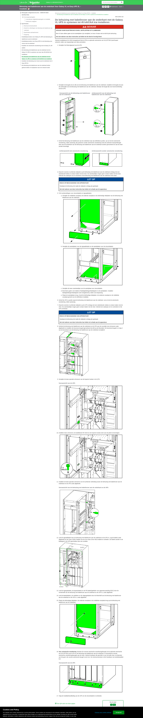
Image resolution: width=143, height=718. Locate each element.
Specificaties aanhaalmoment (31, 32)
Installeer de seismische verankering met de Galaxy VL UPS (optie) (37, 46)
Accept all (118, 712)
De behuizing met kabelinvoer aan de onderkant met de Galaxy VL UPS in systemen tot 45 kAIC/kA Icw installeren (37, 57)
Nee (114, 704)
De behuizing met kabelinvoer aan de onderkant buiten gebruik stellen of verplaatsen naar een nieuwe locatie (36, 66)
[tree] (36, 40)
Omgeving (26, 34)
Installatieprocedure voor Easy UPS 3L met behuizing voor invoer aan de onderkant (37, 42)
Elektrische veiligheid (31, 21)
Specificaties (25, 23)
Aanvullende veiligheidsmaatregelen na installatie (38, 19)
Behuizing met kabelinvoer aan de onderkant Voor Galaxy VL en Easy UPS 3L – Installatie (75, 13)
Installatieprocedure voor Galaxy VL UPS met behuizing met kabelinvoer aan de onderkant (37, 38)
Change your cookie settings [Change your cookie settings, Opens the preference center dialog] (103, 712)
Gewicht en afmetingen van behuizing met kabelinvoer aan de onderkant (39, 29)
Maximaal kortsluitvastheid (30, 26)
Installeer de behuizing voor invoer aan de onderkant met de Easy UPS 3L (37, 62)
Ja (111, 704)
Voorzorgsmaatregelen (29, 17)
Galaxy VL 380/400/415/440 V (54, 2)
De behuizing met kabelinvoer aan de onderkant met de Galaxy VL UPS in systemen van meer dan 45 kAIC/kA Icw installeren (37, 52)
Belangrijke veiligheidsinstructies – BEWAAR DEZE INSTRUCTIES (35, 14)
